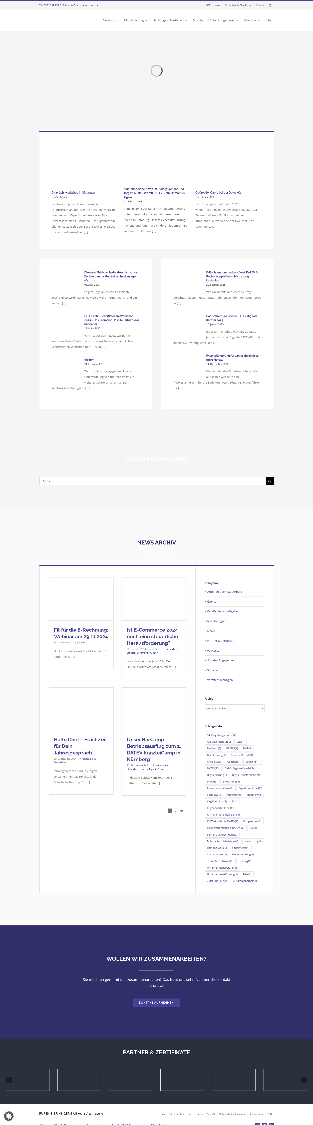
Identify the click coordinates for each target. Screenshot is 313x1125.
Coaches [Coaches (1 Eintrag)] (233, 761)
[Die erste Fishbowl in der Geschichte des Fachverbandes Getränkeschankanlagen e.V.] (65, 282)
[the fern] (65, 369)
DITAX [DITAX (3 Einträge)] (212, 781)
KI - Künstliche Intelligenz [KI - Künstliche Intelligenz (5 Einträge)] (223, 814)
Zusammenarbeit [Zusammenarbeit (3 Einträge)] (245, 881)
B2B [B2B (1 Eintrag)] (240, 741)
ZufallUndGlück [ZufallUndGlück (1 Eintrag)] (217, 881)
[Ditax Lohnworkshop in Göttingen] (84, 166)
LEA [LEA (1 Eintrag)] (253, 828)
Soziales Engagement (221, 660)
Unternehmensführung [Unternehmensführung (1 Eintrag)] (222, 874)
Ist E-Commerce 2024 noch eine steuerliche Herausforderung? (152, 636)
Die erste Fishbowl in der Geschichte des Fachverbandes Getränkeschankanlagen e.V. (110, 276)
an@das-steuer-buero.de (85, 5)
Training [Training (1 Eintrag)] (245, 861)
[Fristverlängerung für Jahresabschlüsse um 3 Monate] (187, 365)
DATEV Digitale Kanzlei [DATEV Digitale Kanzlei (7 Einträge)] (239, 768)
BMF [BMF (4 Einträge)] (247, 748)
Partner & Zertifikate (220, 641)
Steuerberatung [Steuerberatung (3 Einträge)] (243, 854)
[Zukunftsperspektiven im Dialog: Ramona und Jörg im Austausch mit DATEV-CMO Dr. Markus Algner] (156, 164)
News (82, 642)
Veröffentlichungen (147, 652)
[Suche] (270, 481)
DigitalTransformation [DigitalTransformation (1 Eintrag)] (246, 775)
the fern (89, 359)
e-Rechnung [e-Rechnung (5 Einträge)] (231, 781)
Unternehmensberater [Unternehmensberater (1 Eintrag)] (222, 867)
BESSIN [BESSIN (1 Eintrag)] (232, 748)
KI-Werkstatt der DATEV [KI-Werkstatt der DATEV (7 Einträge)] (222, 821)
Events (211, 601)
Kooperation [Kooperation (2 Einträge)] (252, 821)
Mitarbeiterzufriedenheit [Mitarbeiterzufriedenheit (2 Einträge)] (223, 841)
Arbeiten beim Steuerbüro (163, 649)
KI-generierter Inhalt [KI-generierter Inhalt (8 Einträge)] (220, 808)
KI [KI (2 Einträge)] (235, 801)
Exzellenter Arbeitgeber (223, 611)
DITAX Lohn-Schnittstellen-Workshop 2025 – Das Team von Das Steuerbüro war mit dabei (111, 320)
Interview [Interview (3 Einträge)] (254, 795)
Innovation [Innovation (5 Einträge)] (234, 795)
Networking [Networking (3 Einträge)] (253, 841)
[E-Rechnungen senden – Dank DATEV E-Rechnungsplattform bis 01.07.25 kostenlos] (187, 282)
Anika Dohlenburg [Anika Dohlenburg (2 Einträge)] (219, 741)
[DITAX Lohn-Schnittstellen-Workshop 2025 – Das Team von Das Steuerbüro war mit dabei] (65, 325)
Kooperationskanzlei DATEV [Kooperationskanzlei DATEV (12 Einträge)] (225, 828)
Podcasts (213, 650)
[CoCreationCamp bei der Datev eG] (228, 166)
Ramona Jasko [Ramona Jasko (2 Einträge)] (217, 848)
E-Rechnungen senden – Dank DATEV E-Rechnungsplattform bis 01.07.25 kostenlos (232, 276)
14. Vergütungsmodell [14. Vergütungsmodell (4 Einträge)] (221, 735)
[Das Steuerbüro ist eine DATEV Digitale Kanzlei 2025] (187, 325)
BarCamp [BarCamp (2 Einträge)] (214, 748)
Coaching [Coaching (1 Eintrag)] (253, 761)
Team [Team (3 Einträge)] (212, 861)
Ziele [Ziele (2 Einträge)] (247, 874)
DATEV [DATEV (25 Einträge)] (213, 768)
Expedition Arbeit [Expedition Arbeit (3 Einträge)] (250, 788)
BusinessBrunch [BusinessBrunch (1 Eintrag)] (242, 755)
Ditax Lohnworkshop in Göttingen (73, 192)
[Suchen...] (152, 481)
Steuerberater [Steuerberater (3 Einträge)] (217, 854)
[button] (270, 5)
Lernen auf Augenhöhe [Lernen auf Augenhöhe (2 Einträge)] (222, 834)
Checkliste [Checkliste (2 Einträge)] (214, 761)
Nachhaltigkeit (149, 769)
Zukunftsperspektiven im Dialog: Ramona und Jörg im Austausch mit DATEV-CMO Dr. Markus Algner (154, 193)
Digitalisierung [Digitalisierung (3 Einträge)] (217, 775)
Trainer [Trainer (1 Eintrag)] (227, 861)
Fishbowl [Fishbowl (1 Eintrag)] (214, 795)
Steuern (131, 652)
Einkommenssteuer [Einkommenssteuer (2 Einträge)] (220, 788)
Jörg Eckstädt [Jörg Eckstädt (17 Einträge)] (217, 801)
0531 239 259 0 (52, 5)
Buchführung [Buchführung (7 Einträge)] (216, 755)
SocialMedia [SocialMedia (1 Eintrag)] (240, 848)
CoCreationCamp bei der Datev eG (218, 192)
